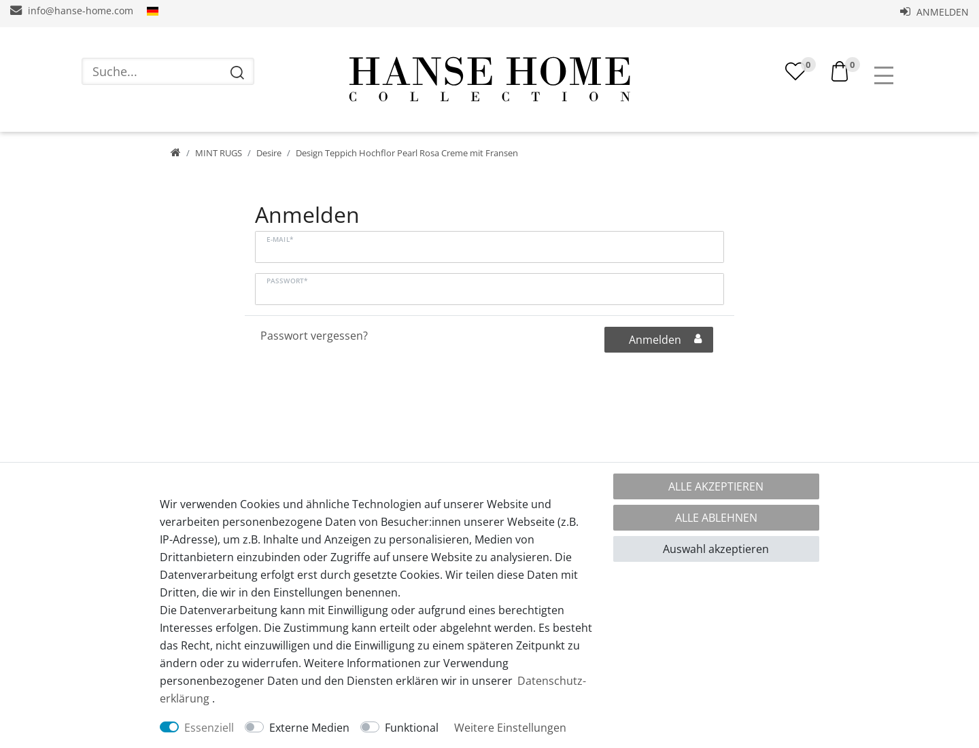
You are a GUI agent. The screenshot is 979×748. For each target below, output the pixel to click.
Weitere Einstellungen (510, 727)
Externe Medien (309, 727)
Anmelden (934, 11)
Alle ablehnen (716, 517)
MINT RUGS (218, 153)
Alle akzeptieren (715, 486)
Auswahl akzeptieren (716, 548)
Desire (268, 153)
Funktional (412, 727)
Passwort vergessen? (314, 335)
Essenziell (209, 727)
